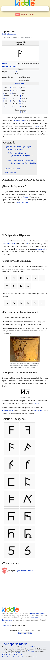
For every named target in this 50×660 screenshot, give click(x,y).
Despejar (42, 9)
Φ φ (20, 103)
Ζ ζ (20, 90)
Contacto (21, 657)
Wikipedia (31, 651)
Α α (4, 88)
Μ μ (20, 96)
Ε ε (11, 90)
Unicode (36, 403)
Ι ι (19, 93)
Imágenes (24, 14)
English (31, 14)
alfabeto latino (41, 249)
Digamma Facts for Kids (24, 571)
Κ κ (4, 96)
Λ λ (11, 96)
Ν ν (4, 98)
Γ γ (20, 88)
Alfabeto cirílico (7, 410)
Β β (11, 88)
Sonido (4, 63)
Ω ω (20, 106)
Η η (4, 93)
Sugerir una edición (25, 633)
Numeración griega (8, 66)
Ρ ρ (11, 101)
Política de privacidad (8, 657)
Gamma (26, 197)
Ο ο (20, 98)
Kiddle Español (6, 655)
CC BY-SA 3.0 (34, 647)
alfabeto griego (19, 120)
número (37, 126)
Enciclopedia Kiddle (37, 613)
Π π (4, 101)
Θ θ (11, 93)
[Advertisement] (25, 22)
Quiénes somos (26, 655)
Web (17, 14)
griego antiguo (22, 202)
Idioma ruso (37, 410)
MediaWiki (17, 653)
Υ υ (11, 103)
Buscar (46, 8)
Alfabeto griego (20, 83)
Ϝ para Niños (6, 626)
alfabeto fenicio (9, 243)
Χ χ (4, 106)
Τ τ (3, 103)
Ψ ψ (11, 106)
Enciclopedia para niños (9, 34)
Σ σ (20, 101)
